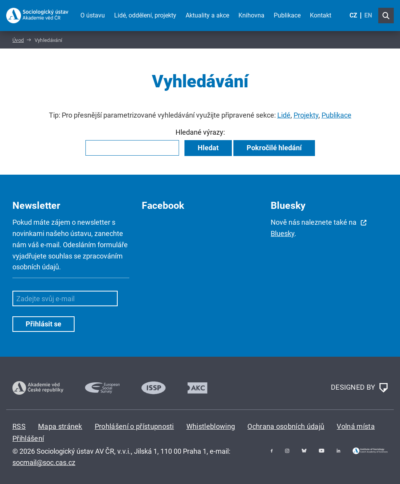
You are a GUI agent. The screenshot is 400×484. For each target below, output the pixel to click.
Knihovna (251, 15)
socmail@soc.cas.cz (43, 462)
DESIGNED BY (359, 388)
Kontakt (320, 15)
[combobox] (132, 148)
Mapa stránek (60, 426)
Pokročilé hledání (274, 148)
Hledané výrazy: (200, 132)
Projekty (306, 115)
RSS (19, 426)
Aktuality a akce (207, 15)
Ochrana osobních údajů (285, 426)
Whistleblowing (210, 426)
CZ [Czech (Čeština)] (353, 15)
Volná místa (356, 426)
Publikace (287, 15)
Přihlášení (28, 438)
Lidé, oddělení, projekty (145, 15)
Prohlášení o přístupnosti (134, 426)
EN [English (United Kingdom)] (368, 15)
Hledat (208, 148)
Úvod (18, 40)
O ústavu (92, 15)
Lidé (283, 115)
